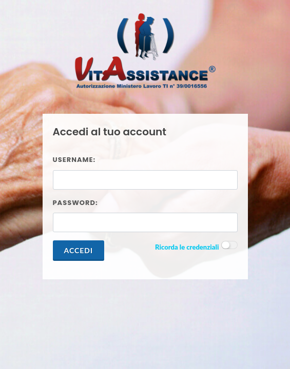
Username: (74, 160)
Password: (75, 203)
